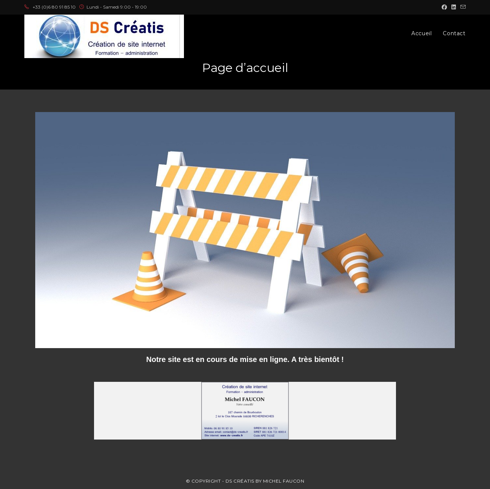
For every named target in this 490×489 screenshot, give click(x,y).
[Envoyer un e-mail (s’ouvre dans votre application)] (462, 7)
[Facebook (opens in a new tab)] (444, 7)
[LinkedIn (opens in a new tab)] (453, 7)
